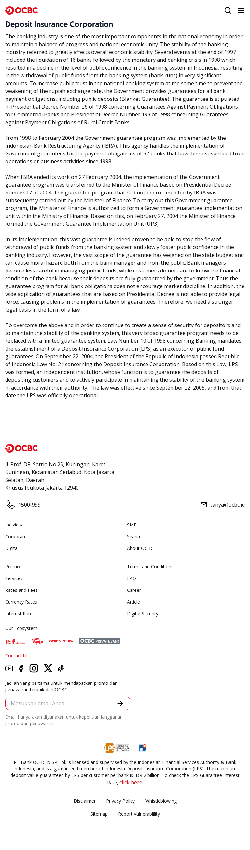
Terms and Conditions (150, 567)
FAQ (131, 578)
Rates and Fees (21, 590)
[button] (120, 703)
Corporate (16, 536)
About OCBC (140, 548)
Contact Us (17, 655)
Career (134, 590)
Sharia (133, 536)
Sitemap (99, 814)
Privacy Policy (120, 801)
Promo (12, 567)
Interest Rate (19, 613)
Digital (12, 548)
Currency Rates (21, 602)
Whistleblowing (161, 801)
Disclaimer (85, 801)
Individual (15, 525)
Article (133, 602)
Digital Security (142, 613)
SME (131, 525)
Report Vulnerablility (139, 814)
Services (13, 578)
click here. (131, 782)
